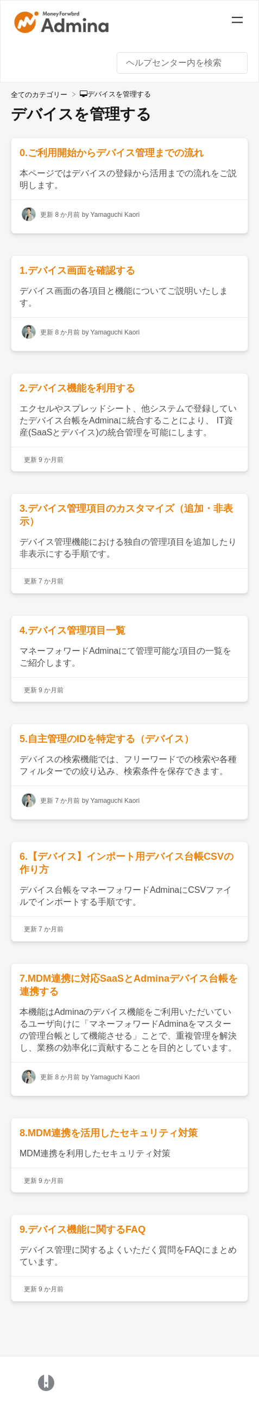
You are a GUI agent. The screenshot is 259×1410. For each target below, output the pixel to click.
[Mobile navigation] (237, 21)
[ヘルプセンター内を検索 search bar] (182, 63)
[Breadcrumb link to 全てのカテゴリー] (40, 94)
